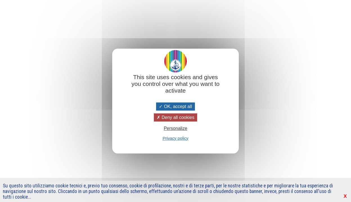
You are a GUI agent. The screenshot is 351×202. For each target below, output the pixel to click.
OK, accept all (175, 106)
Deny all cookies (175, 117)
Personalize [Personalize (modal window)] (175, 128)
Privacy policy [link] (175, 138)
